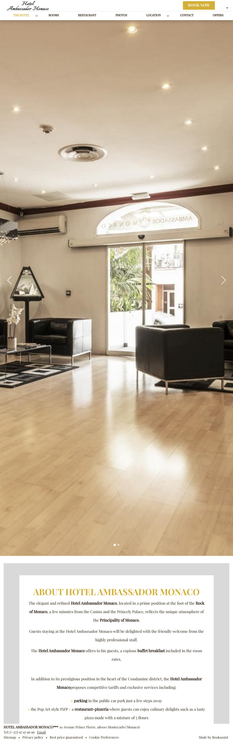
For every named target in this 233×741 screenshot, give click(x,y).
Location (153, 15)
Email (41, 732)
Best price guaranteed (66, 737)
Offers (218, 15)
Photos (121, 15)
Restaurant (87, 15)
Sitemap (10, 737)
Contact (187, 15)
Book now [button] (199, 5)
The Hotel (21, 15)
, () (99, 727)
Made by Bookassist (213, 737)
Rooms (54, 15)
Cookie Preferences (104, 737)
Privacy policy (32, 737)
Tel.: (19, 732)
